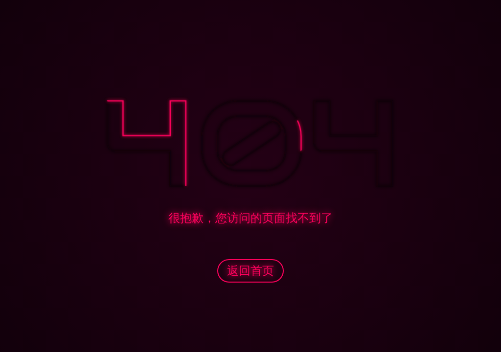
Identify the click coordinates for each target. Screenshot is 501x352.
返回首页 (250, 270)
